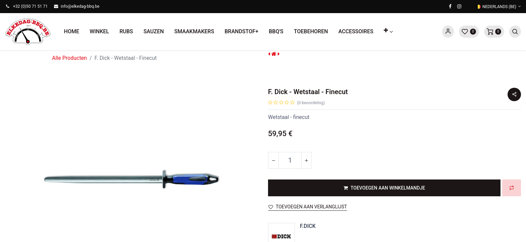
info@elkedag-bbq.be (80, 6)
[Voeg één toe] (306, 160)
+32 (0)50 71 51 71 (30, 6)
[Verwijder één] (273, 160)
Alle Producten (69, 58)
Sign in (448, 32)
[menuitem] (72, 31)
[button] (388, 31)
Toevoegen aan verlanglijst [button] (307, 206)
